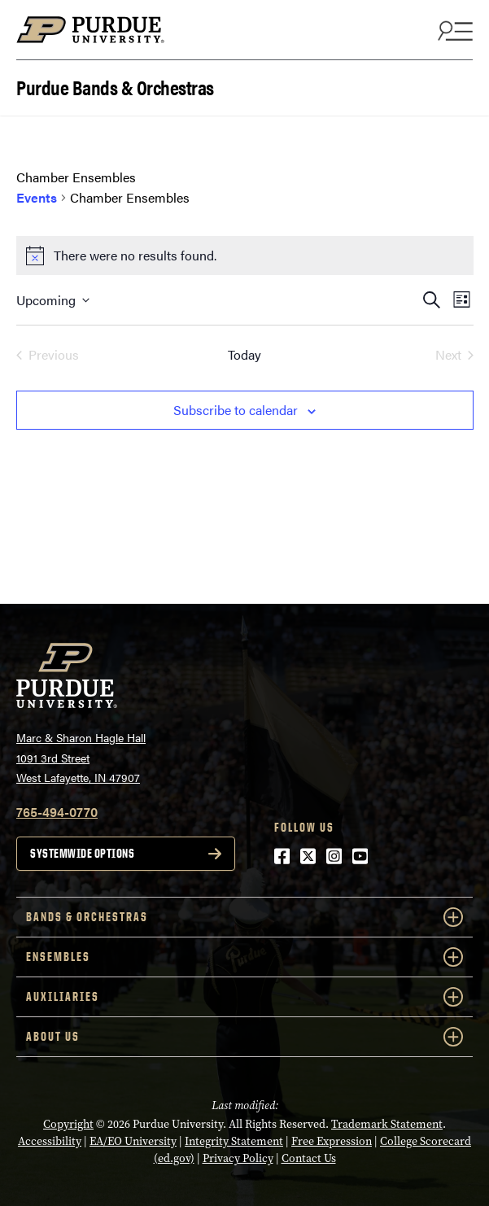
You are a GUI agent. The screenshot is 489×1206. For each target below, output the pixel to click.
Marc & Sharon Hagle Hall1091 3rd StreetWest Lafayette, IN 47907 (81, 757)
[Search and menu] (453, 30)
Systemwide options (82, 853)
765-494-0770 (57, 811)
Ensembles (244, 957)
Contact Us (309, 1158)
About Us (244, 1037)
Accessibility (49, 1141)
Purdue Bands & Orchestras (115, 85)
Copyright (68, 1124)
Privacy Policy (238, 1158)
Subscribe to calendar (235, 409)
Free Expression (331, 1141)
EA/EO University (133, 1141)
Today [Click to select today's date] (244, 354)
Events (36, 197)
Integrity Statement (234, 1141)
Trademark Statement (387, 1124)
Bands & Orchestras (244, 917)
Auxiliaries (244, 997)
